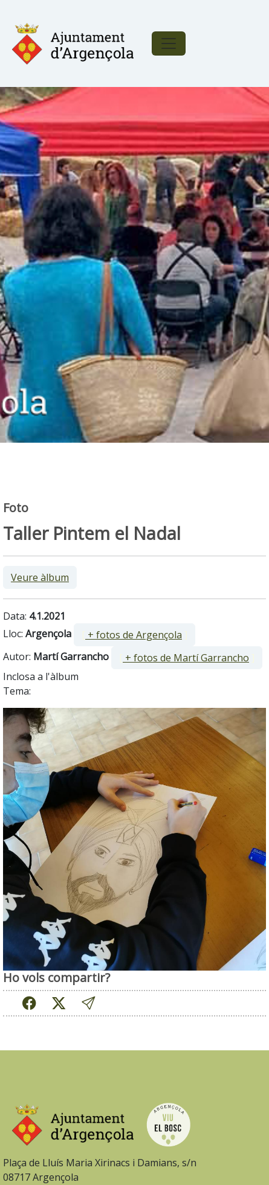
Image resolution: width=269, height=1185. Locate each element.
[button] (88, 1003)
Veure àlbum (40, 577)
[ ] (134, 634)
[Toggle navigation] (169, 43)
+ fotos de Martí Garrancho (186, 657)
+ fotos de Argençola (133, 634)
